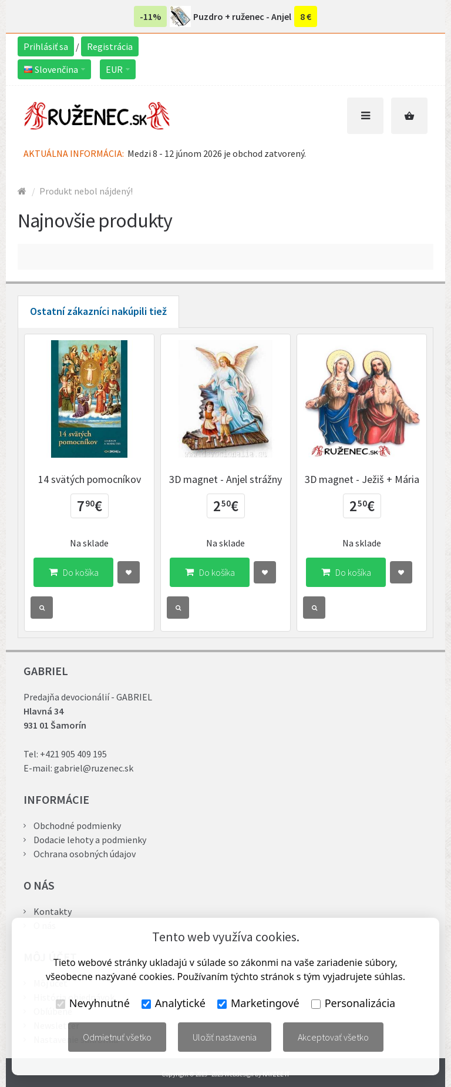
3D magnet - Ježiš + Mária (362, 479)
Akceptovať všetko (333, 1037)
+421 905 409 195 (73, 754)
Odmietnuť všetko (117, 1037)
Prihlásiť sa (45, 46)
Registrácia (110, 46)
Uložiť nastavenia (225, 1037)
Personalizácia (353, 1003)
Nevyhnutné (93, 1003)
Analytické (174, 1003)
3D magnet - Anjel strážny (225, 479)
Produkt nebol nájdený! (86, 191)
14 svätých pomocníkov (89, 479)
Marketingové (258, 1003)
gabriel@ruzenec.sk (93, 768)
